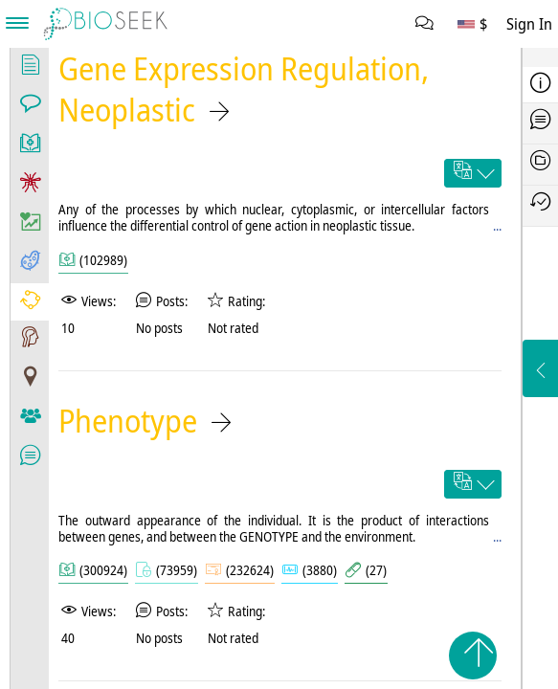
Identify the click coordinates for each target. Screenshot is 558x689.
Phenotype (127, 420)
